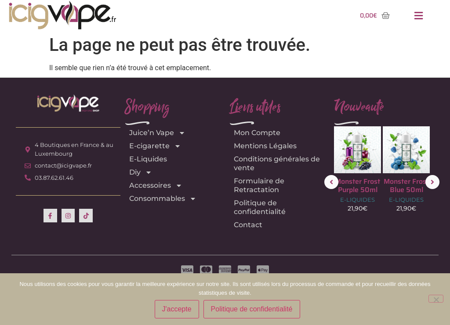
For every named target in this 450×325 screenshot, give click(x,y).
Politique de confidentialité (260, 207)
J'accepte (177, 309)
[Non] (435, 299)
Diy (140, 172)
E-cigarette (155, 146)
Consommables (162, 198)
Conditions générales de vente (277, 163)
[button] (418, 15)
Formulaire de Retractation (259, 185)
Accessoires (155, 185)
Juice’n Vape (157, 132)
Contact (248, 225)
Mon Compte (257, 133)
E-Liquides (148, 159)
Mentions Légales (265, 146)
